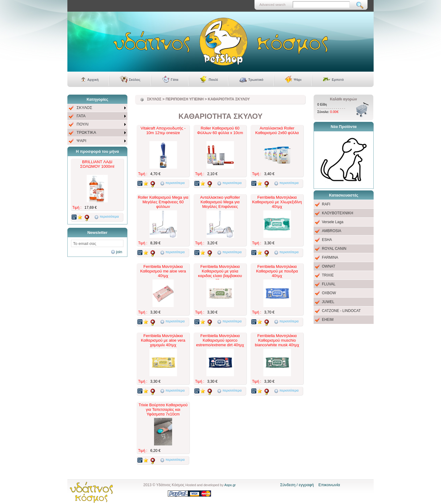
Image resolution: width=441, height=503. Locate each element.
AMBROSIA (331, 231)
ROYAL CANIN (334, 248)
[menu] (97, 124)
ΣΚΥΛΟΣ (84, 107)
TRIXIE (328, 275)
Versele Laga (332, 222)
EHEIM (328, 319)
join (119, 252)
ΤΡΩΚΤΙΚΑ (86, 132)
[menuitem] (97, 108)
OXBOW (329, 293)
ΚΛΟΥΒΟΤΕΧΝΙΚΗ (337, 213)
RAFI (326, 204)
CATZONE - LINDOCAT (341, 311)
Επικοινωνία (329, 484)
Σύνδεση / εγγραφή (297, 484)
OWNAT (328, 266)
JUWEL (328, 302)
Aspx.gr (230, 485)
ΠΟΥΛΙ (83, 124)
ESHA (327, 240)
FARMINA (330, 257)
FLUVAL (328, 284)
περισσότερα (109, 216)
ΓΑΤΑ (81, 116)
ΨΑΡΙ (81, 140)
